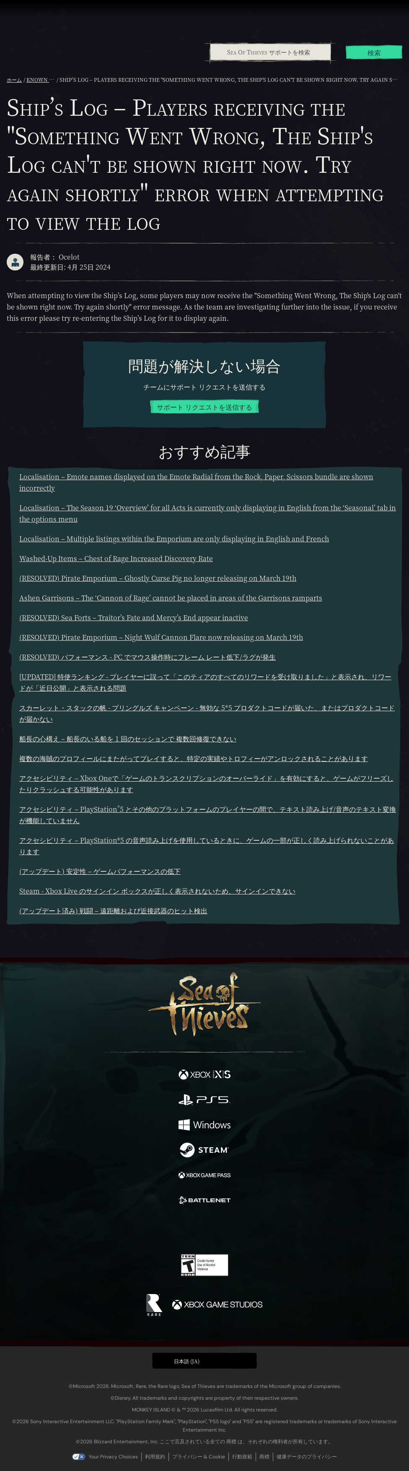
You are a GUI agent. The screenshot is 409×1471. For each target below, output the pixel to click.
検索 (374, 52)
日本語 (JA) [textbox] (186, 1360)
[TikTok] (246, 1230)
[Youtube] (203, 1230)
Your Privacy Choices (113, 1456)
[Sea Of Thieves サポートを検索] (270, 52)
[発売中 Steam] (204, 1151)
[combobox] (270, 52)
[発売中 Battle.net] (204, 1201)
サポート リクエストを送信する (204, 407)
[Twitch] (178, 1230)
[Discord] (228, 1230)
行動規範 (242, 1456)
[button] (204, 1361)
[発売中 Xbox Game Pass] (204, 1176)
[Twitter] (160, 1229)
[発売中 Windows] (204, 1126)
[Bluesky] (263, 1230)
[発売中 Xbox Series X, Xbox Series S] (204, 1075)
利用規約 (155, 1456)
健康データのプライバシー (307, 1456)
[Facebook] (144, 1229)
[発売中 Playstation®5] (204, 1101)
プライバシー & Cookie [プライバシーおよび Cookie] (198, 1456)
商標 (264, 1456)
